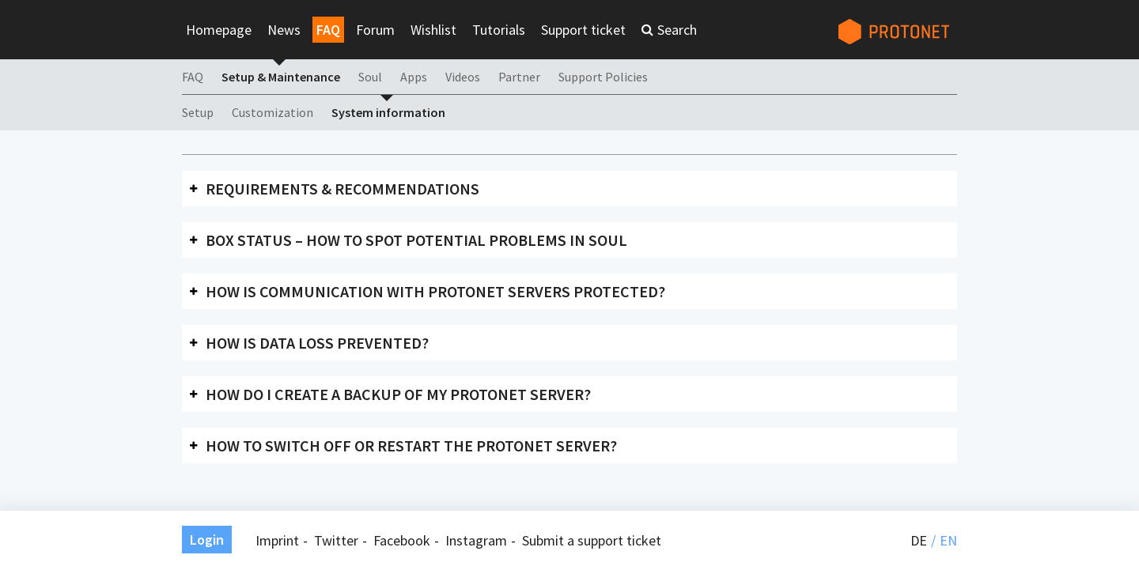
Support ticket (583, 30)
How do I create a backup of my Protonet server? (398, 394)
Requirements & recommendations (342, 188)
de (918, 540)
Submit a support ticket (591, 540)
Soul (370, 77)
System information (388, 112)
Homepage (219, 30)
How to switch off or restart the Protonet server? (411, 445)
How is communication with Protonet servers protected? (435, 291)
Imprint (277, 540)
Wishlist (433, 30)
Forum (375, 30)
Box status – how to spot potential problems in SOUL (416, 240)
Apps (413, 77)
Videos (462, 77)
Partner (519, 77)
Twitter (336, 540)
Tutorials (498, 30)
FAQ (328, 30)
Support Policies (603, 77)
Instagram (476, 540)
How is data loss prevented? (317, 343)
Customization (272, 112)
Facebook (401, 540)
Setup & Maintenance (280, 77)
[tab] (569, 188)
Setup (198, 112)
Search (677, 30)
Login (207, 539)
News (284, 30)
